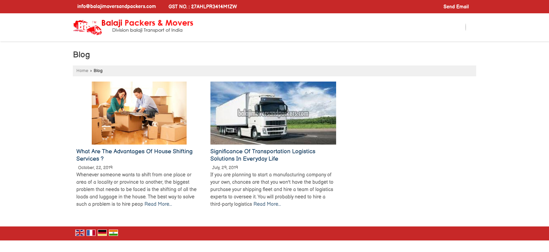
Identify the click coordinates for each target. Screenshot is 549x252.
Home (82, 71)
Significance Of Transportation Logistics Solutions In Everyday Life (262, 155)
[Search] (465, 27)
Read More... (158, 204)
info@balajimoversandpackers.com (116, 6)
